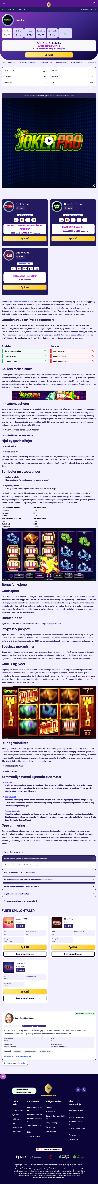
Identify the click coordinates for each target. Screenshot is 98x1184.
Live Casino (16, 1131)
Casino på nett (17, 1110)
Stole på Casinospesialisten (55, 1117)
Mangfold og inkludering (77, 1122)
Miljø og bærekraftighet (77, 1129)
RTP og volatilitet (76, 62)
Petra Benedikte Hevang (24, 1018)
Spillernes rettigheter (34, 1126)
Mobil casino (16, 1119)
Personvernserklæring (34, 1108)
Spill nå (49, 55)
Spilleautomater (13, 10)
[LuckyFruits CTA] (8, 255)
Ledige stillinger (52, 1122)
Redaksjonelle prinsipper (77, 1111)
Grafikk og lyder (61, 62)
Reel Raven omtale (24, 215)
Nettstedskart (51, 1131)
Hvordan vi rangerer (76, 1117)
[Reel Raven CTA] (8, 206)
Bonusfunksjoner (46, 62)
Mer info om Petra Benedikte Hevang (16, 1056)
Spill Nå (25, 947)
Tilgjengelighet (74, 1135)
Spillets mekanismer (8, 62)
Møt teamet (50, 1111)
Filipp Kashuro (21, 1063)
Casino (4, 10)
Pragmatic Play (21, 966)
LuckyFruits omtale (25, 264)
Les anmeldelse (25, 954)
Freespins (15, 1123)
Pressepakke (73, 1139)
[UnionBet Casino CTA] (57, 206)
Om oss (49, 1107)
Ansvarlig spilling (33, 1136)
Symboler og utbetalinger (28, 62)
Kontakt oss (50, 1127)
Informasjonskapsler (35, 1114)
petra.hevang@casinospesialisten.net (33, 1026)
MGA (29, 1132)
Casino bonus (17, 1127)
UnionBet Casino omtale (73, 215)
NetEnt (18, 922)
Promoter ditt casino (34, 1119)
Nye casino (16, 1114)
